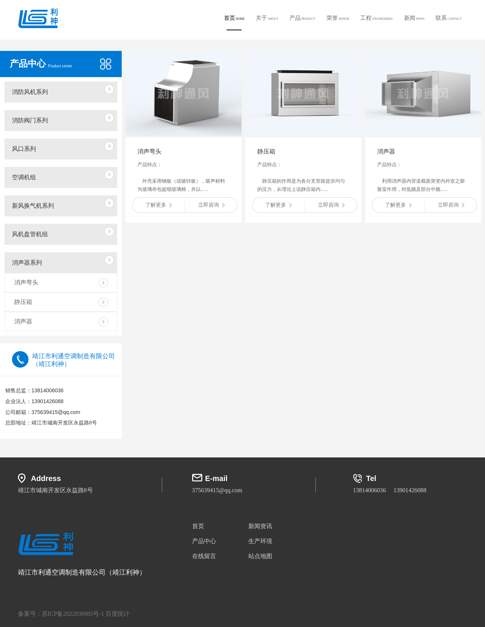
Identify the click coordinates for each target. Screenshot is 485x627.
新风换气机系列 (33, 206)
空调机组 (24, 177)
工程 (376, 18)
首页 (234, 22)
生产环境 (260, 541)
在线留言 (204, 556)
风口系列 (24, 149)
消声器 (23, 321)
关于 (267, 18)
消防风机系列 (30, 92)
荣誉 (338, 18)
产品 (302, 18)
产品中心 (204, 541)
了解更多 (158, 205)
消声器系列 (27, 262)
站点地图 (260, 556)
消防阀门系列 (30, 120)
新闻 (414, 18)
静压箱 (23, 302)
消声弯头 (26, 282)
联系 (448, 18)
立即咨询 (211, 205)
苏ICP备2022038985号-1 (73, 614)
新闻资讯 (260, 526)
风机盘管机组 (30, 234)
